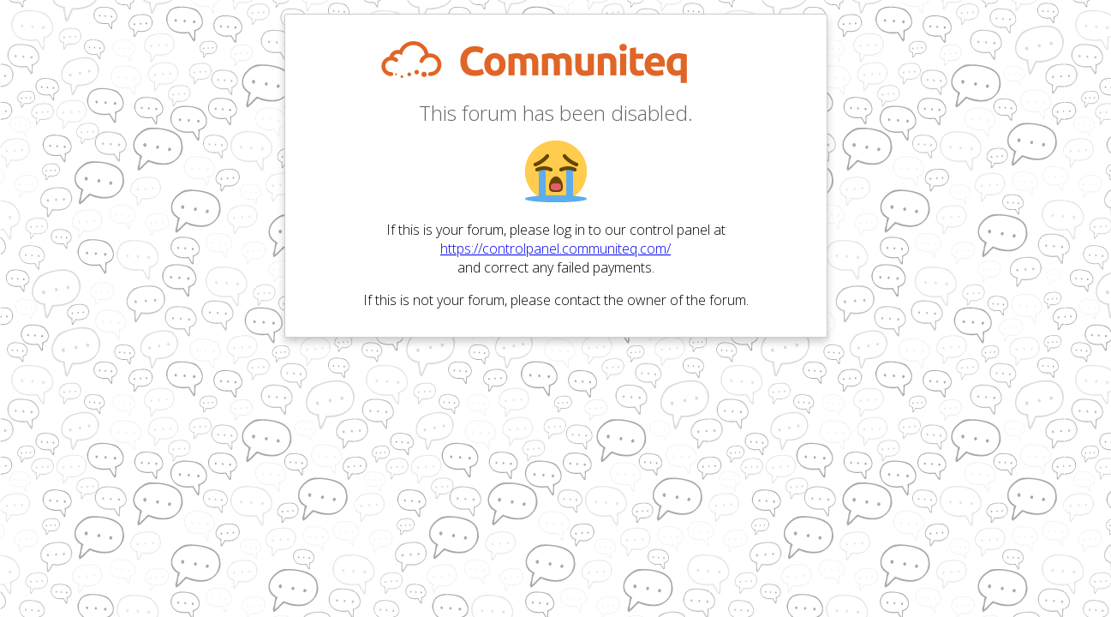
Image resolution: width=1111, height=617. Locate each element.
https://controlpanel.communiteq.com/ (555, 248)
